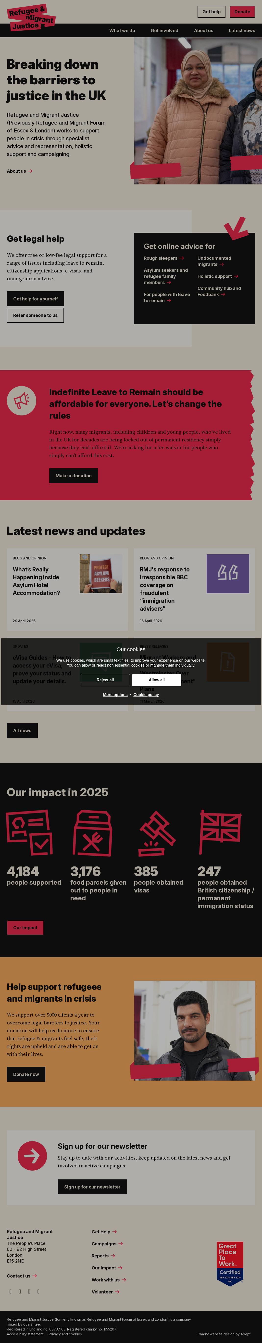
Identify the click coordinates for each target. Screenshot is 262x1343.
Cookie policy (146, 695)
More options (115, 695)
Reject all (105, 680)
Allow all (157, 680)
